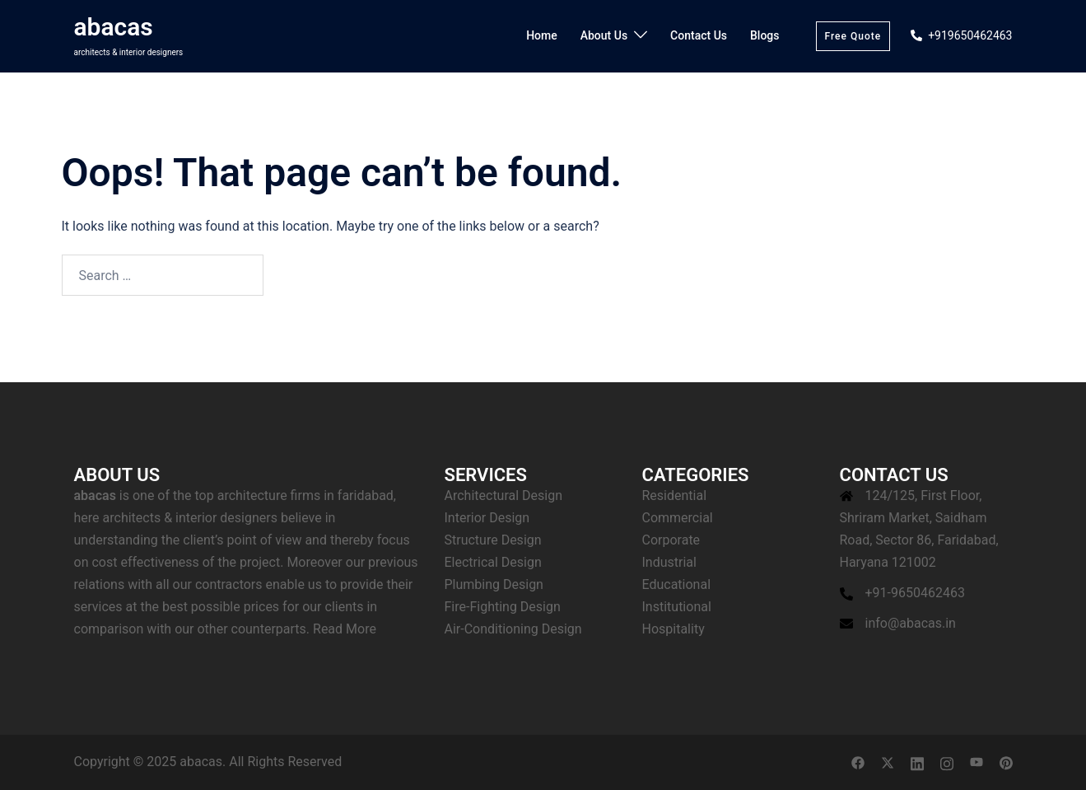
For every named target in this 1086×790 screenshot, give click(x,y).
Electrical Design (493, 562)
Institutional (676, 607)
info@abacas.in (910, 623)
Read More (344, 629)
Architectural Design (504, 495)
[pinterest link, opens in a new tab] (1006, 761)
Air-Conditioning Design (513, 629)
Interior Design (487, 518)
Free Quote (853, 36)
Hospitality (673, 629)
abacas (113, 26)
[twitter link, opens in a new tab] (887, 761)
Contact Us (698, 35)
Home (541, 35)
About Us (603, 35)
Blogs (765, 35)
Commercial (677, 518)
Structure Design (493, 540)
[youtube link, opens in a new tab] (976, 761)
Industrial (669, 562)
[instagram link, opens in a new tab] (946, 761)
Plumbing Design (494, 584)
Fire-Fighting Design (503, 607)
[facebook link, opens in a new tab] (858, 761)
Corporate (671, 540)
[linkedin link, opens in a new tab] (917, 761)
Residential (674, 495)
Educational (676, 584)
